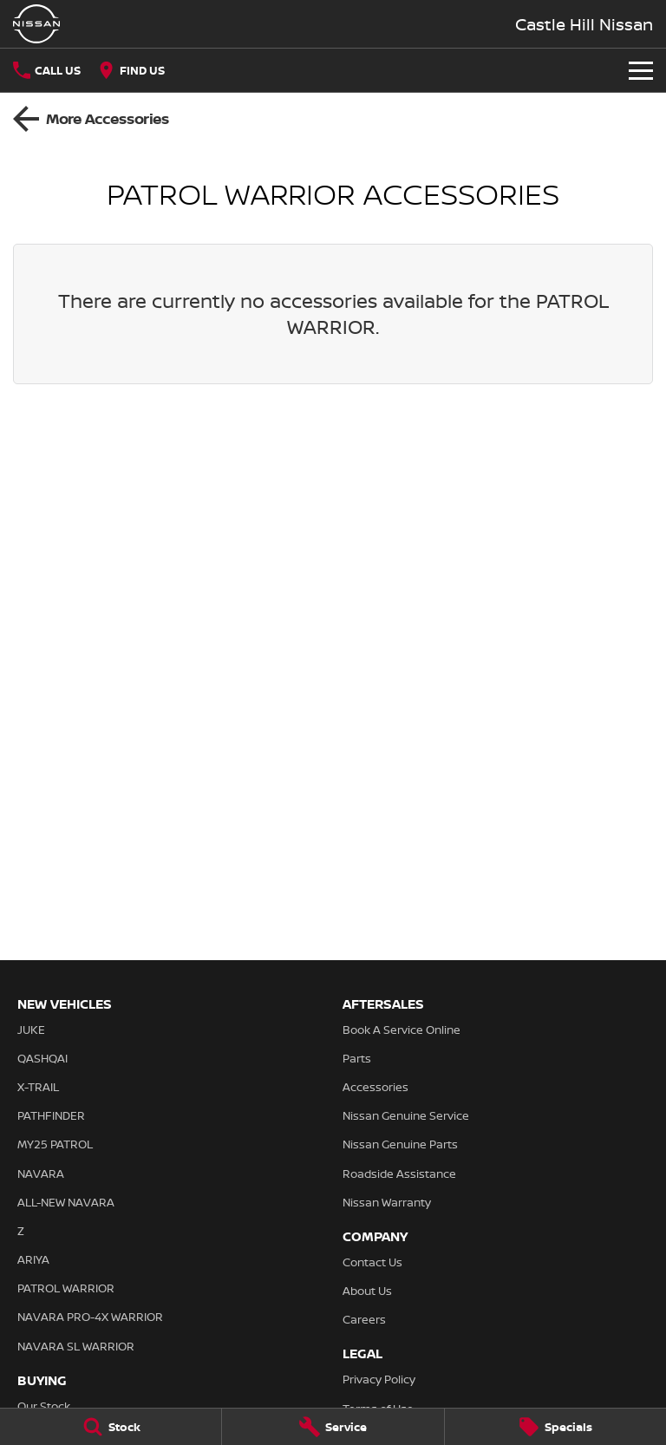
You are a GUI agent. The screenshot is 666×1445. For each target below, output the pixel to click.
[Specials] (555, 1427)
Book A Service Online (401, 1029)
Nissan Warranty (387, 1202)
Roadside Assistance (399, 1173)
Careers (364, 1319)
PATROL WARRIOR (65, 1288)
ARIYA (33, 1259)
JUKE (31, 1029)
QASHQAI (42, 1058)
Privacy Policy (379, 1379)
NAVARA (40, 1173)
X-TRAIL (38, 1087)
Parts (357, 1058)
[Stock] (110, 1427)
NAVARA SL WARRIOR (75, 1346)
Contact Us (372, 1262)
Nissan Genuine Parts (400, 1144)
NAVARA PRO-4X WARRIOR (90, 1316)
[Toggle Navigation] (641, 70)
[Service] (332, 1427)
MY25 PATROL (55, 1144)
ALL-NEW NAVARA (65, 1202)
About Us (367, 1290)
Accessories (375, 1087)
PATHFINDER (51, 1115)
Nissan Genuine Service (406, 1115)
